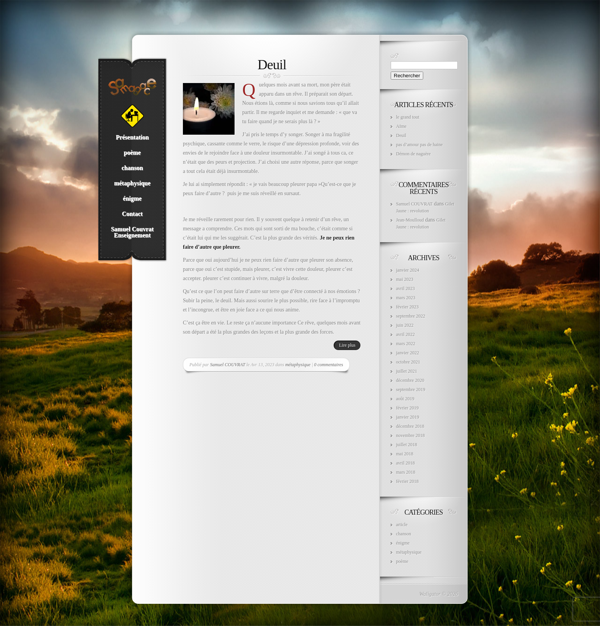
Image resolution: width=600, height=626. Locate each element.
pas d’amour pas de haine (419, 144)
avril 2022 (405, 334)
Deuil (272, 64)
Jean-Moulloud (410, 220)
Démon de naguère (413, 153)
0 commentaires (328, 364)
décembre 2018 (410, 426)
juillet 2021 (406, 371)
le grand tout (407, 117)
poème (402, 561)
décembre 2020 (410, 380)
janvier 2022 (407, 352)
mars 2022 (405, 343)
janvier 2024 (407, 270)
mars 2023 (405, 297)
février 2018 (407, 481)
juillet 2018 (406, 444)
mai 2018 (404, 453)
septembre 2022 (410, 316)
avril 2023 (405, 288)
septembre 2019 (410, 389)
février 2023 (407, 307)
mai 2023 (404, 279)
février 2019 (407, 408)
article (402, 524)
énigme (402, 543)
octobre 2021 (408, 362)
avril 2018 (405, 463)
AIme (401, 126)
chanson (403, 533)
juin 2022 (405, 325)
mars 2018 (405, 472)
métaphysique (297, 364)
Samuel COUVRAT (227, 364)
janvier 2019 (407, 417)
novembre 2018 (410, 435)
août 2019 (405, 398)
